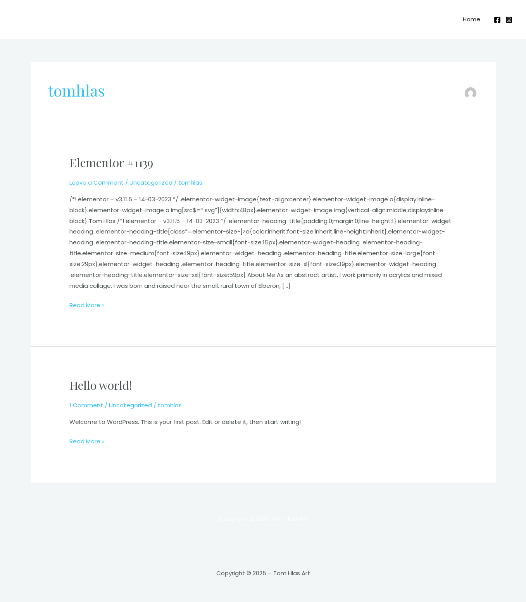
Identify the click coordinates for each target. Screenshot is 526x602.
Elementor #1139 (111, 162)
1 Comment (86, 405)
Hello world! (100, 385)
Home (471, 19)
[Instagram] (508, 19)
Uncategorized (150, 182)
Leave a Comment (96, 182)
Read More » (87, 304)
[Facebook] (497, 19)
